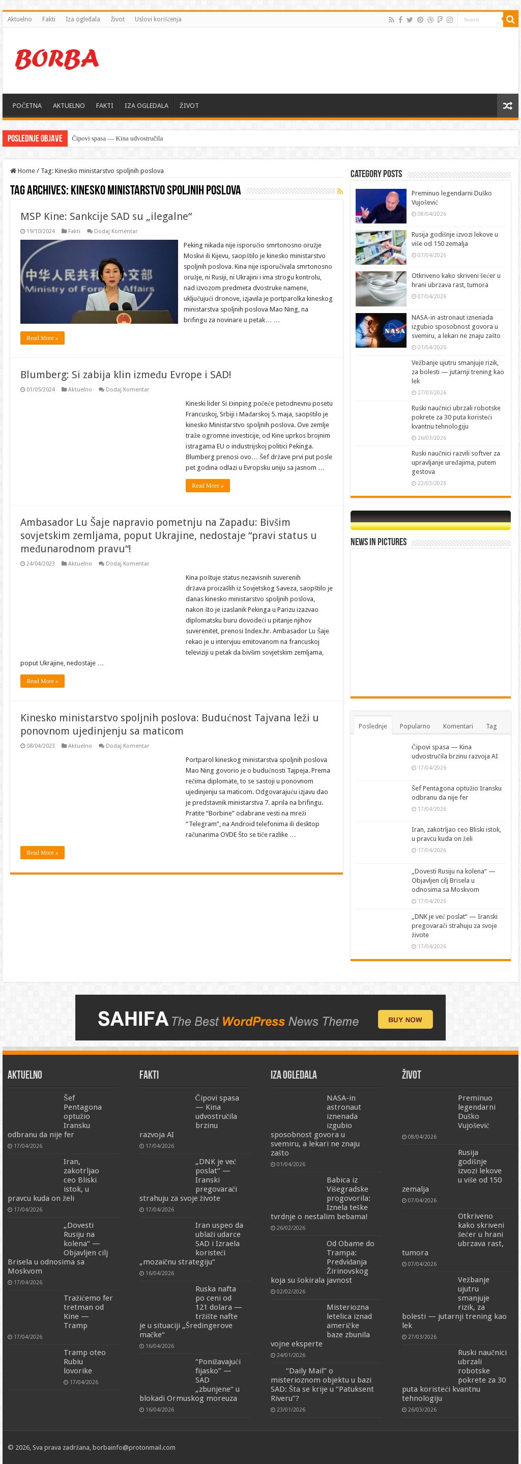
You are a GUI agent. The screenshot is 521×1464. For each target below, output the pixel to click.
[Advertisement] (325, 60)
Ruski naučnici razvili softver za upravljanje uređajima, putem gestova (456, 462)
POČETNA (27, 105)
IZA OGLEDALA (146, 105)
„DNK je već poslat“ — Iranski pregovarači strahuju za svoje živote (455, 926)
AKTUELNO (69, 105)
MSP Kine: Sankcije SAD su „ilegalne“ (106, 216)
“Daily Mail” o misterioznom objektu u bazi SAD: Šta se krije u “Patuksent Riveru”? (322, 1384)
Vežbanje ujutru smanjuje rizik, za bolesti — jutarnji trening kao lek (458, 372)
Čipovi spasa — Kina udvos (109, 138)
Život (117, 19)
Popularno (415, 726)
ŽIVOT (189, 105)
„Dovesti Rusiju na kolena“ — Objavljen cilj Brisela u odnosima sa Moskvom (454, 880)
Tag (491, 726)
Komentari (458, 726)
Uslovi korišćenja (158, 19)
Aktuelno (20, 19)
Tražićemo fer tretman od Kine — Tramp (88, 1311)
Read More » (42, 348)
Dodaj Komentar (115, 231)
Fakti (48, 19)
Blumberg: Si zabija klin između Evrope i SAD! (125, 385)
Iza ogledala (83, 19)
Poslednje (373, 726)
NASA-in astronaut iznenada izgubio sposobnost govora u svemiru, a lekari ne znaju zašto (456, 327)
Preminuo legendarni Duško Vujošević (477, 1111)
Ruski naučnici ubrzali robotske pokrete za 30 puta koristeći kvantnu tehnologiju (456, 417)
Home (22, 171)
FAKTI (104, 105)
